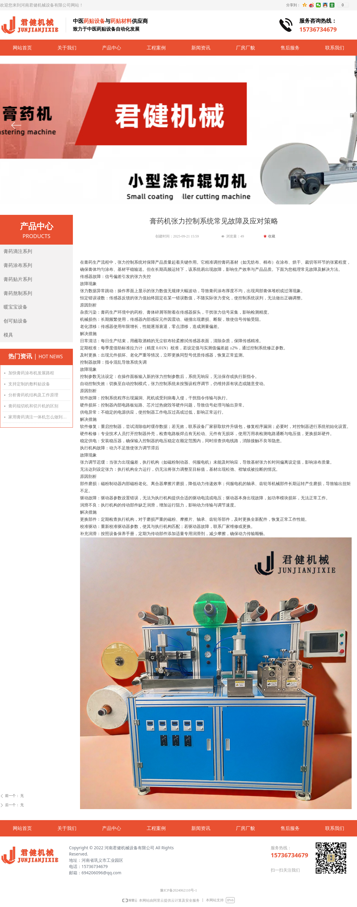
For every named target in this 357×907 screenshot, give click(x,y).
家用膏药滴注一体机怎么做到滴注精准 (39, 417)
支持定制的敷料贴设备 (29, 384)
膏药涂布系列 (18, 265)
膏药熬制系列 (18, 293)
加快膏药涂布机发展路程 (31, 373)
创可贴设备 (15, 320)
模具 (8, 334)
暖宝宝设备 (15, 306)
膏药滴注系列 (18, 251)
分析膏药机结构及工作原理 (33, 395)
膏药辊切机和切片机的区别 (33, 406)
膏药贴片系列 (18, 279)
